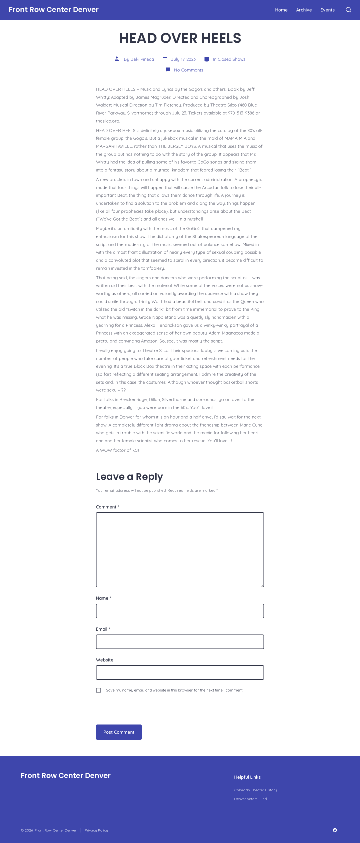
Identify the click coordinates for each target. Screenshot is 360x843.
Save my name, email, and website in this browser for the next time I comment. (174, 690)
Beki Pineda (142, 59)
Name (103, 598)
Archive (304, 9)
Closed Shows (232, 59)
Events (327, 9)
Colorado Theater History (255, 790)
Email (103, 629)
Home (281, 9)
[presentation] (130, 703)
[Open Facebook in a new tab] (334, 830)
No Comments (188, 69)
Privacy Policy (96, 830)
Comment (107, 507)
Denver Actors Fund (250, 798)
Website (105, 659)
